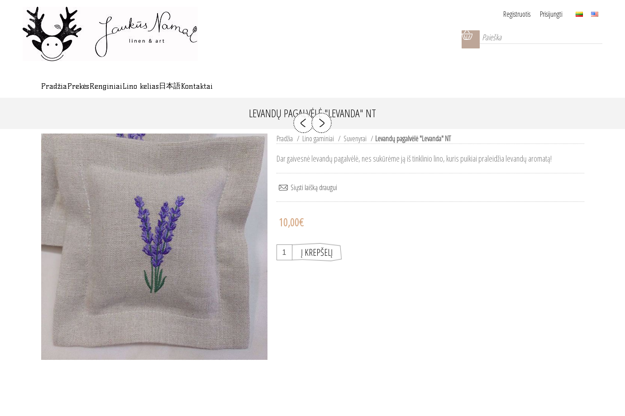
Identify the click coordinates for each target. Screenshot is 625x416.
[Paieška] (534, 39)
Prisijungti (551, 14)
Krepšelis (457, 39)
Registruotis (506, 14)
